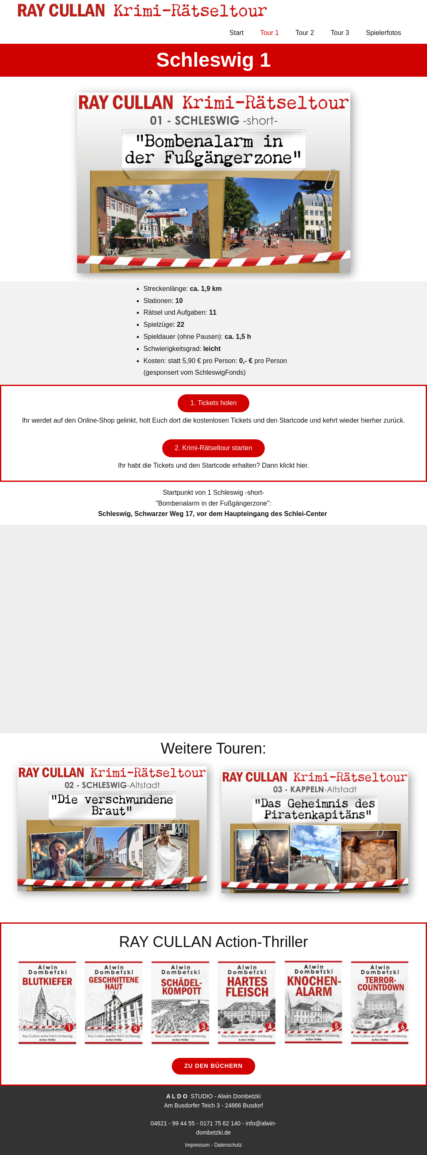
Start (236, 32)
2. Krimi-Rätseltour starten (213, 447)
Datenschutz (228, 1145)
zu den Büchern (213, 1065)
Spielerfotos (384, 32)
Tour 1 (269, 32)
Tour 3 (340, 32)
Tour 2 (305, 32)
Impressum (198, 1145)
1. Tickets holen (213, 402)
